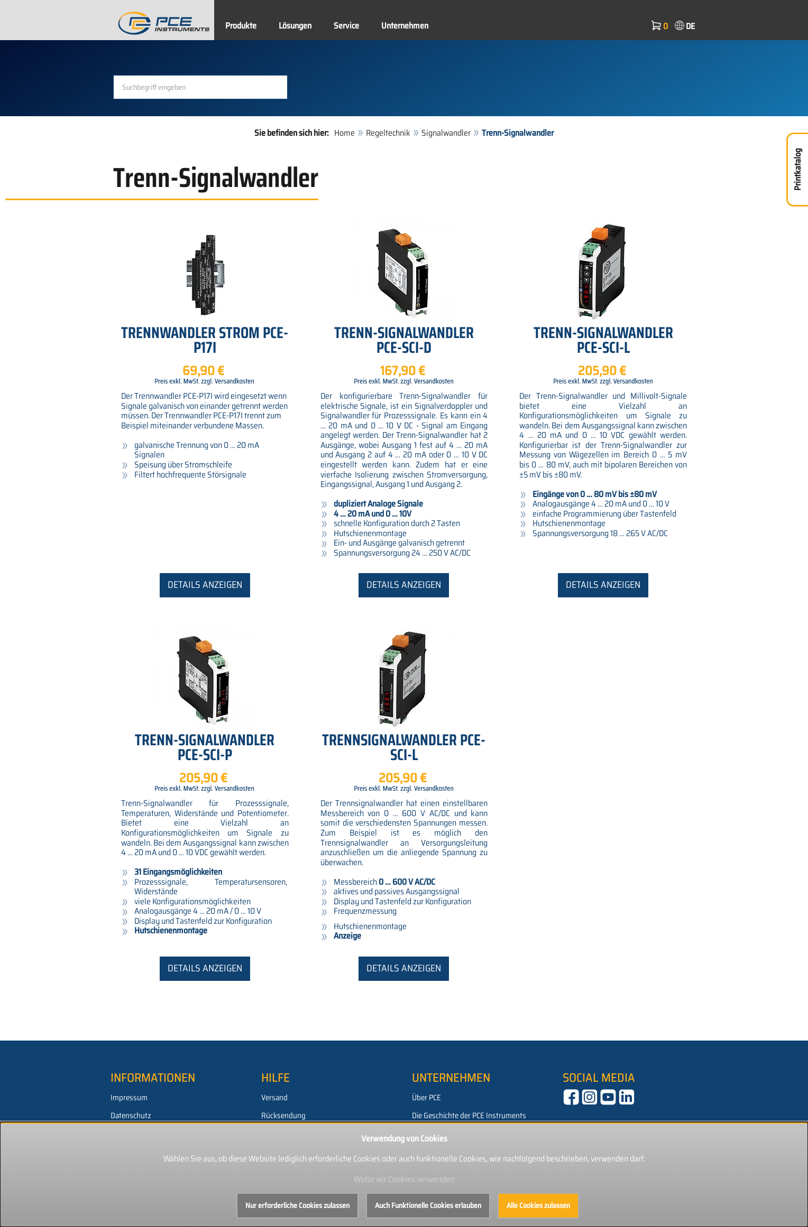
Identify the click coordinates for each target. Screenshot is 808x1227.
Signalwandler (446, 132)
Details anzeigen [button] (205, 584)
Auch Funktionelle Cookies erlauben (428, 1205)
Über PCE (426, 1097)
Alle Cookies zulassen (538, 1205)
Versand (274, 1097)
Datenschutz (131, 1115)
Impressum (129, 1097)
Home (344, 132)
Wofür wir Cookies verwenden (404, 1179)
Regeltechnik (388, 132)
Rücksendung (283, 1115)
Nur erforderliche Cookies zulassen (297, 1205)
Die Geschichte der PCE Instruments (469, 1115)
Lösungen (295, 25)
